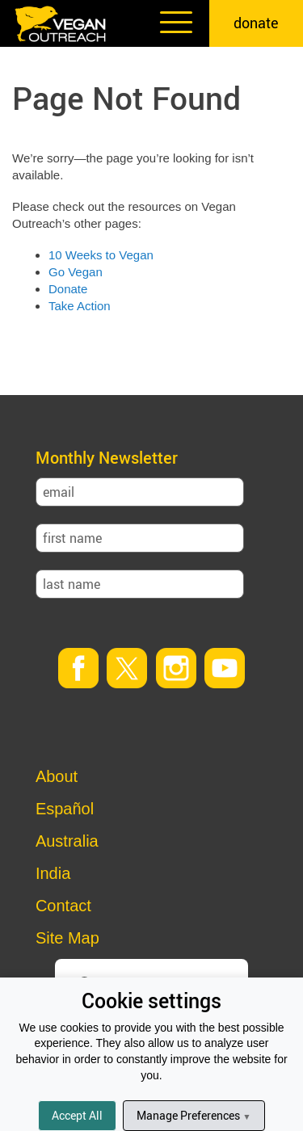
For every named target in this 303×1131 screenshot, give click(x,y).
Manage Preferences (193, 1115)
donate (256, 22)
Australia (67, 841)
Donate (67, 289)
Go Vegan (75, 272)
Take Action (79, 306)
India (53, 873)
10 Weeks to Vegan (101, 255)
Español (65, 809)
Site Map (67, 938)
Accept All (77, 1115)
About (57, 776)
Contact (63, 905)
